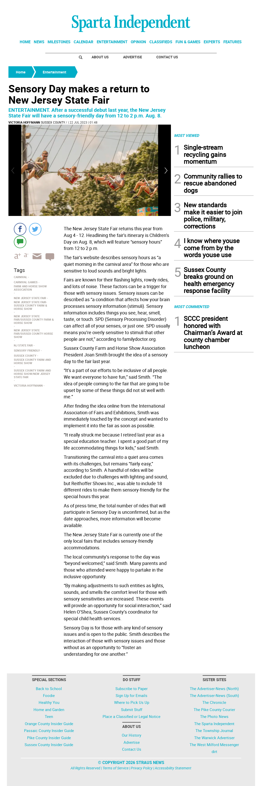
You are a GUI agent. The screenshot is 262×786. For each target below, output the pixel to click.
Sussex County (53, 122)
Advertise (132, 56)
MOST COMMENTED (191, 306)
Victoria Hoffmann (24, 122)
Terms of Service (115, 768)
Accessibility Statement (173, 768)
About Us (100, 56)
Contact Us (167, 56)
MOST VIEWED (186, 135)
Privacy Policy (141, 768)
